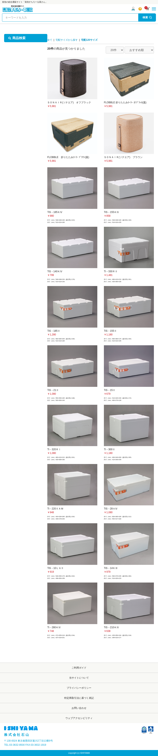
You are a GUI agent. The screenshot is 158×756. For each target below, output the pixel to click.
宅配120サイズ (89, 39)
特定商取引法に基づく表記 (79, 698)
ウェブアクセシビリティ (79, 718)
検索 (147, 17)
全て (49, 39)
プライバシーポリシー (79, 687)
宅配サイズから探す (67, 39)
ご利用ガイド (79, 667)
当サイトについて (79, 677)
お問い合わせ (79, 708)
